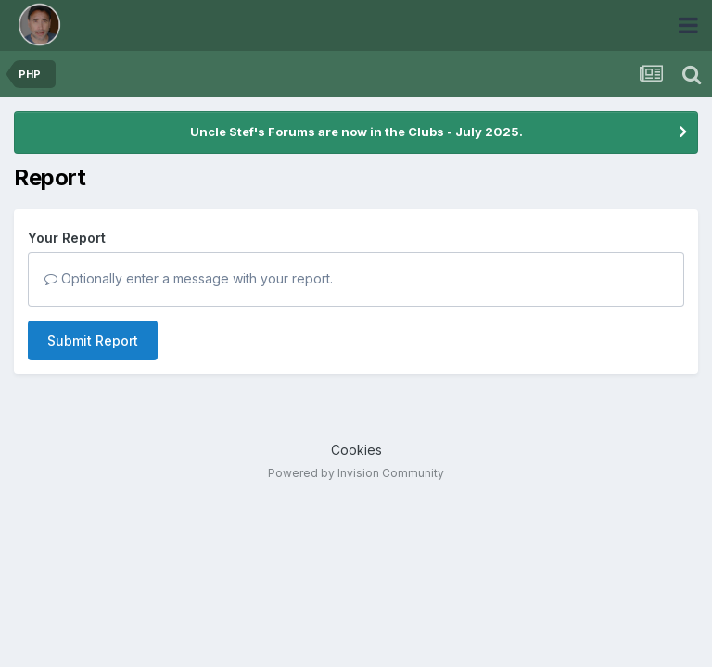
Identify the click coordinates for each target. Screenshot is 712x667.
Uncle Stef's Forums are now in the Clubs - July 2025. (356, 131)
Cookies (356, 450)
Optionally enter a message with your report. (188, 278)
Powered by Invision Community (356, 473)
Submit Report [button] (92, 340)
